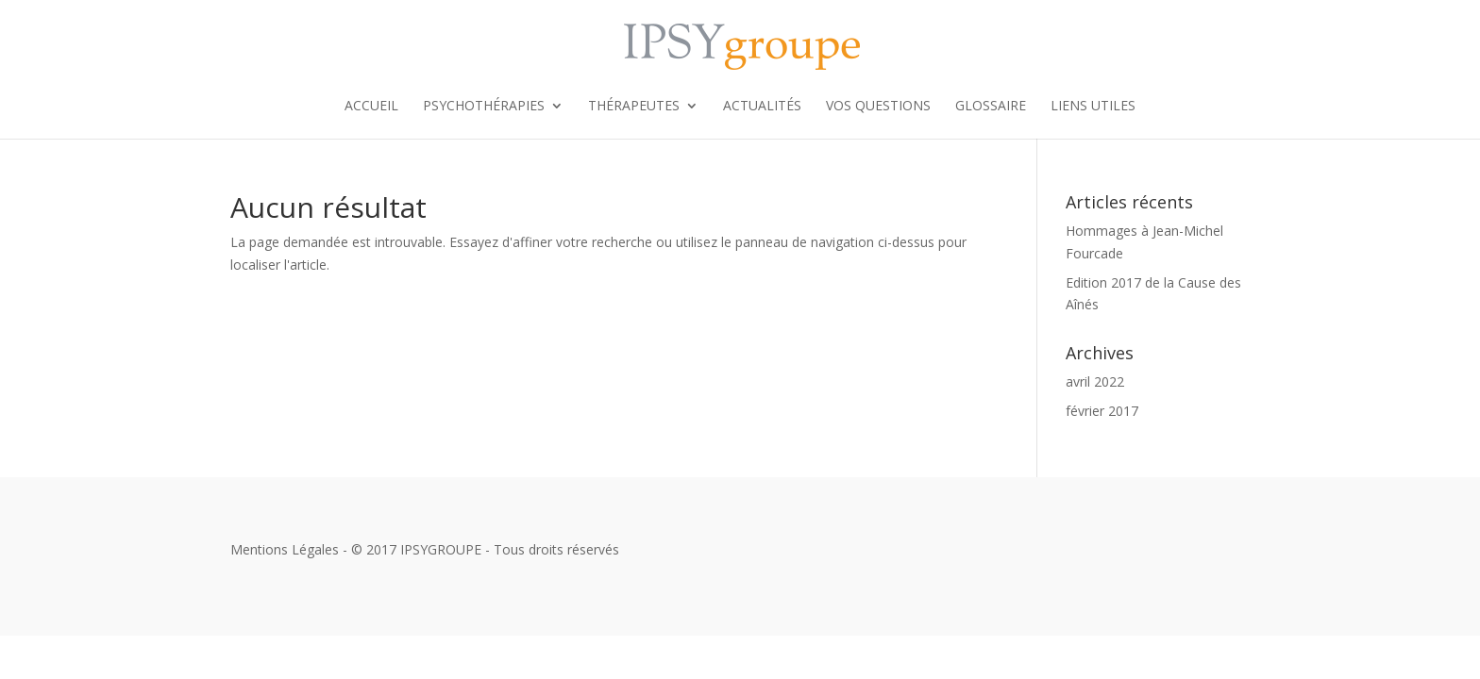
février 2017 (1102, 411)
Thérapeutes (634, 106)
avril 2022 (1095, 381)
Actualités (762, 106)
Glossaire (990, 106)
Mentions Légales (284, 549)
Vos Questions (878, 106)
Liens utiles (1093, 106)
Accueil (371, 106)
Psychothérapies (484, 106)
